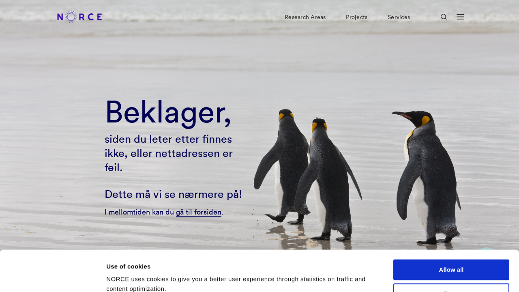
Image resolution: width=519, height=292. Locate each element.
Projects (356, 23)
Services (399, 23)
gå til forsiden (198, 212)
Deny (451, 258)
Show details (125, 276)
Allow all (451, 234)
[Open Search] (444, 23)
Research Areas (305, 23)
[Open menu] (460, 23)
